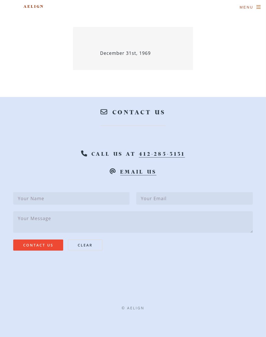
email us (138, 172)
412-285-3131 (162, 154)
